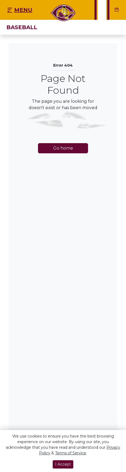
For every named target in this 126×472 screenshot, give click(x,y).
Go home (63, 148)
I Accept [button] (63, 464)
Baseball (21, 27)
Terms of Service (70, 453)
